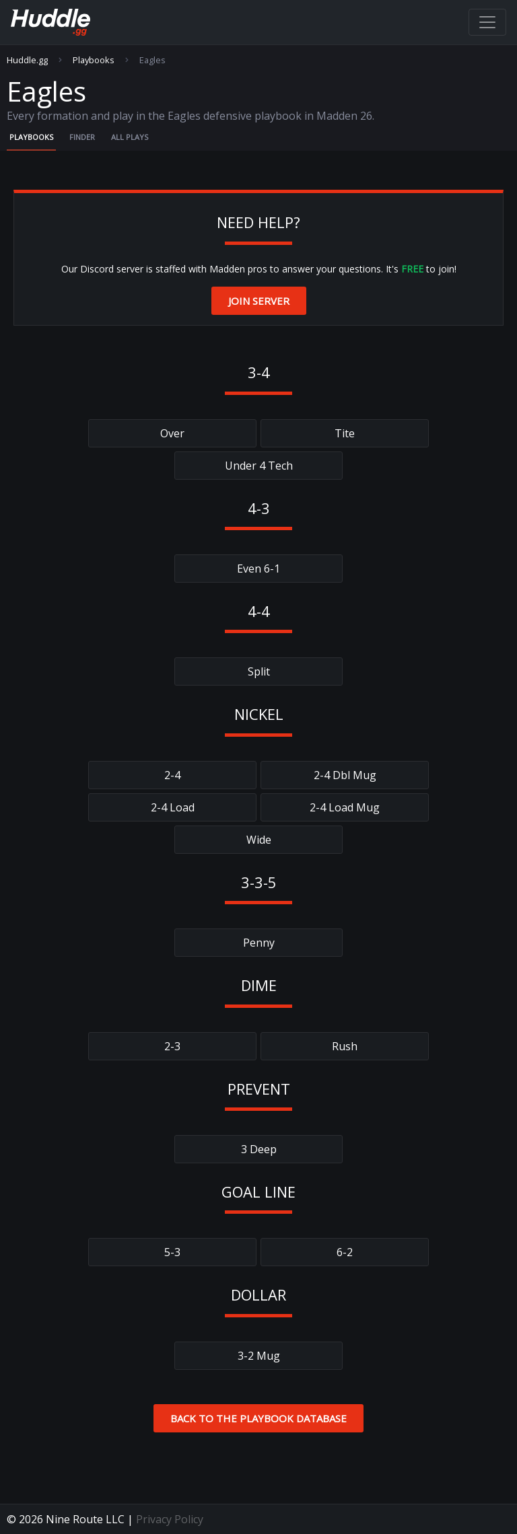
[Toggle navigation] (487, 22)
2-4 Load (173, 807)
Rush (344, 1046)
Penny (259, 942)
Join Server (258, 300)
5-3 (172, 1252)
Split (259, 671)
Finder (82, 137)
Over (172, 433)
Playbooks (93, 60)
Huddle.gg (27, 60)
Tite (345, 433)
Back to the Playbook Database (258, 1418)
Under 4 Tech (259, 465)
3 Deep (259, 1149)
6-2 (345, 1252)
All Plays (129, 137)
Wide (258, 839)
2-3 (172, 1046)
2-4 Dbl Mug (345, 775)
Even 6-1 (258, 568)
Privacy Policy (169, 1519)
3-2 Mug (259, 1355)
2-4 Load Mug (345, 807)
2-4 (172, 775)
